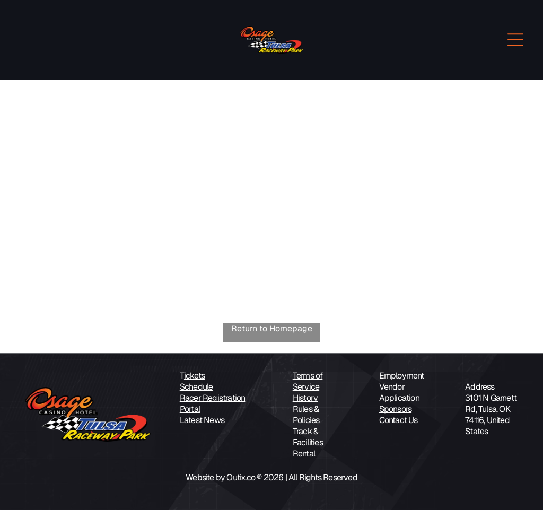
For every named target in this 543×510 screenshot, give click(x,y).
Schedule (196, 386)
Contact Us (398, 420)
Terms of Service (308, 381)
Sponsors (395, 409)
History (305, 397)
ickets (194, 375)
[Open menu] (515, 40)
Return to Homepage (271, 328)
